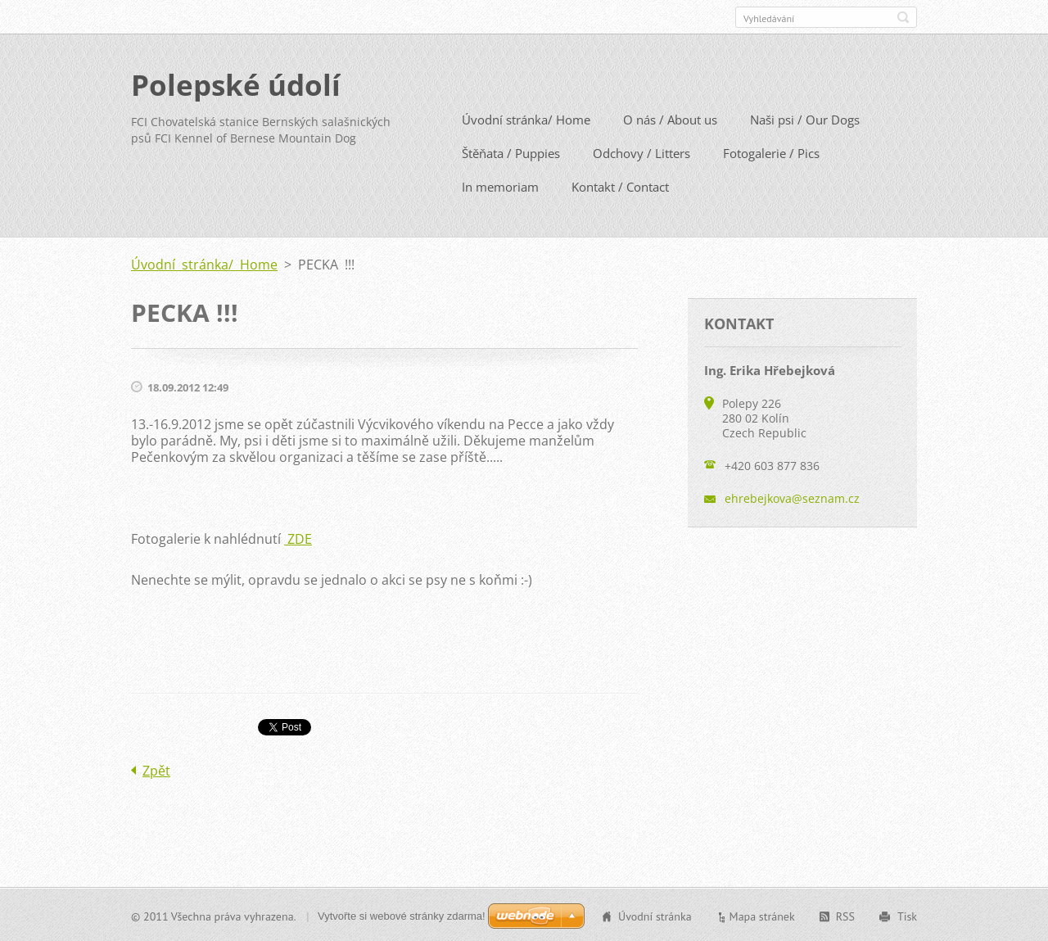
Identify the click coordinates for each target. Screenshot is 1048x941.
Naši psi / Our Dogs (805, 119)
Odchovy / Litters (641, 152)
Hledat (903, 17)
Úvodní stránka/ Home (526, 119)
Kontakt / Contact (620, 186)
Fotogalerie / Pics (771, 152)
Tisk (907, 915)
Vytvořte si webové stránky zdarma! (402, 915)
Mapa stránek (762, 915)
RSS (845, 915)
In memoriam (500, 186)
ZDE (298, 538)
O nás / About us (670, 119)
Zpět (156, 770)
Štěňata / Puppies (511, 152)
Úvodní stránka (655, 915)
